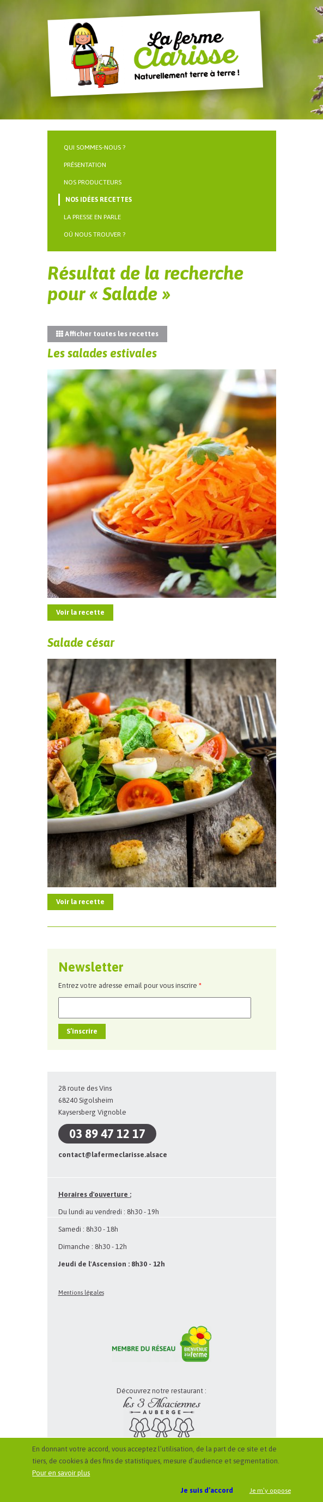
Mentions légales (81, 1292)
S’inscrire (81, 1031)
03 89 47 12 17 (107, 1134)
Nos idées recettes (98, 199)
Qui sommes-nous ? (94, 147)
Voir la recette (80, 612)
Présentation (85, 165)
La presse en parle (92, 217)
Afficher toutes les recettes (107, 334)
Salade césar (80, 642)
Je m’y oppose (270, 1490)
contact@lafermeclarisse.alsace (112, 1155)
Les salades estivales (102, 353)
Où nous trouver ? (94, 234)
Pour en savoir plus (61, 1473)
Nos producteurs (92, 182)
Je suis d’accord (207, 1490)
